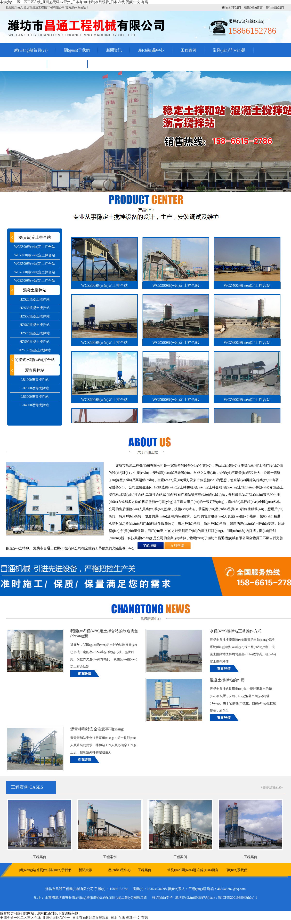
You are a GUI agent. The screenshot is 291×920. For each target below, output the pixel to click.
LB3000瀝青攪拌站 (35, 396)
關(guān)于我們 (231, 7)
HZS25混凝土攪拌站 (35, 299)
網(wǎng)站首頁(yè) (31, 50)
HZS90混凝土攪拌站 (35, 342)
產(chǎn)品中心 (151, 50)
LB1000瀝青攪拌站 (35, 380)
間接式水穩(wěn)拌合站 (35, 360)
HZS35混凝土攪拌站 (35, 308)
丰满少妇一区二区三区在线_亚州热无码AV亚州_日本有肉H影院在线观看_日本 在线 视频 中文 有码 (74, 2)
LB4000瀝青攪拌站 (35, 405)
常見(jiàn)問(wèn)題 (229, 50)
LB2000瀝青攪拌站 (35, 388)
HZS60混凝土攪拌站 (35, 325)
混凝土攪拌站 (34, 290)
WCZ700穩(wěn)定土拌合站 (34, 280)
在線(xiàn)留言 (253, 7)
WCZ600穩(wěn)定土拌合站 (34, 272)
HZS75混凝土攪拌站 (35, 333)
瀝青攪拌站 (34, 370)
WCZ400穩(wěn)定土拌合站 (34, 255)
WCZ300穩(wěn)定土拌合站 (34, 247)
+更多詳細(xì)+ (272, 787)
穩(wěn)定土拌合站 (34, 237)
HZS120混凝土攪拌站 (34, 350)
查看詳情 (84, 674)
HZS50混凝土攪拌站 (35, 316)
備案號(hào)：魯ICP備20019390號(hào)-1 (227, 897)
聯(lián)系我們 (275, 7)
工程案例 (188, 50)
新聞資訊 (114, 50)
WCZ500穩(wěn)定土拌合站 (34, 263)
